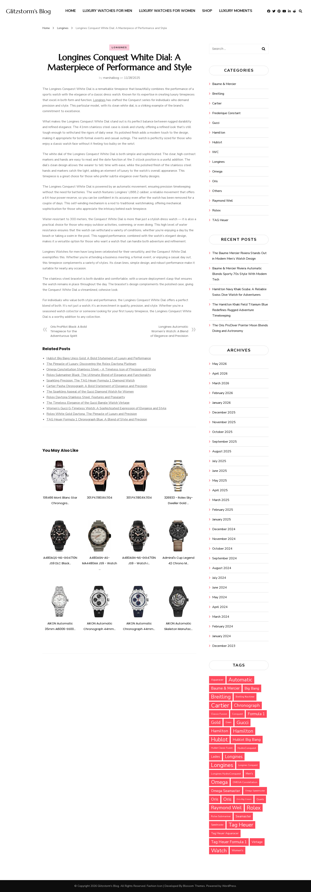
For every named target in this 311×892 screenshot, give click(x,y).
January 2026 (221, 403)
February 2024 (222, 626)
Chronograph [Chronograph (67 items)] (247, 705)
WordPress (229, 886)
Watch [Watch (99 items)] (219, 850)
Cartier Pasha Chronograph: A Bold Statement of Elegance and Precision (96, 386)
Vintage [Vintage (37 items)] (257, 842)
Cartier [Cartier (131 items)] (220, 705)
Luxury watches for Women (167, 10)
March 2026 (220, 383)
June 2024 (219, 587)
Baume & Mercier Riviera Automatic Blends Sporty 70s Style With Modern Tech (239, 274)
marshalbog (111, 78)
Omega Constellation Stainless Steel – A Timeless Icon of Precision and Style (101, 369)
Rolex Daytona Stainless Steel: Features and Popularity (85, 397)
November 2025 (224, 422)
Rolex (216, 210)
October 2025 (222, 432)
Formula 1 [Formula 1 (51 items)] (256, 714)
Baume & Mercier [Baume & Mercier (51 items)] (225, 688)
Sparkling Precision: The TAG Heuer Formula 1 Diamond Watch (90, 380)
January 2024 (221, 636)
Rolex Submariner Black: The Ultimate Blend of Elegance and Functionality (98, 375)
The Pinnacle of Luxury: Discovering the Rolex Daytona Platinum (91, 364)
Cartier (217, 103)
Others (217, 191)
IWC (215, 152)
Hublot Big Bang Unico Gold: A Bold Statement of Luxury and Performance (98, 358)
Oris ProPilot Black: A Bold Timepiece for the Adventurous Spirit (68, 331)
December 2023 (223, 646)
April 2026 (220, 373)
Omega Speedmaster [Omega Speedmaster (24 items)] (255, 790)
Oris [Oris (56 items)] (214, 799)
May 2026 (219, 364)
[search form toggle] (300, 11)
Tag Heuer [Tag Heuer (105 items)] (240, 824)
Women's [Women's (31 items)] (237, 850)
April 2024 (220, 607)
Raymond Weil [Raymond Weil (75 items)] (226, 808)
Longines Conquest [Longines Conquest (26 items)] (248, 765)
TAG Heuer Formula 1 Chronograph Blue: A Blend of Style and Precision (96, 419)
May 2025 (219, 480)
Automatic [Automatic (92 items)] (240, 679)
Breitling (218, 94)
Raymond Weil (222, 200)
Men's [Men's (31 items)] (249, 773)
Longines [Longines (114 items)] (222, 765)
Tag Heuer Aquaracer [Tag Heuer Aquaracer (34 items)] (225, 833)
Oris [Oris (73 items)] (227, 799)
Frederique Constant (226, 113)
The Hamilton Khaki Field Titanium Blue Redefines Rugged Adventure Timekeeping (240, 310)
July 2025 (219, 461)
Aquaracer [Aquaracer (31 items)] (217, 680)
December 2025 (223, 412)
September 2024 (224, 558)
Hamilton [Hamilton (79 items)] (243, 731)
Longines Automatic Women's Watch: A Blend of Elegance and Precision (169, 331)
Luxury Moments (235, 10)
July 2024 (219, 578)
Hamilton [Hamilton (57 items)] (219, 731)
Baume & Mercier (224, 84)
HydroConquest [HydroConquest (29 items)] (247, 748)
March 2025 (220, 500)
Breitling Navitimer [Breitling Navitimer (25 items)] (245, 696)
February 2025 (222, 510)
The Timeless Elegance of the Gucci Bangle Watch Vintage (88, 403)
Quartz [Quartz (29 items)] (260, 799)
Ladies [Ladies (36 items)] (215, 757)
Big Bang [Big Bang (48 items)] (252, 688)
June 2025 (219, 471)
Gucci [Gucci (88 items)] (242, 722)
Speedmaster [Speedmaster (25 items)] (217, 824)
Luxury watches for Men (107, 10)
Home (70, 10)
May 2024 (219, 597)
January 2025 (221, 519)
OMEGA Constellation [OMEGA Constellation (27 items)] (245, 782)
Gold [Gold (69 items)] (216, 722)
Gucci (215, 123)
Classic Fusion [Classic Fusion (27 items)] (219, 714)
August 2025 (221, 451)
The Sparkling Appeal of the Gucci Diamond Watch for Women (90, 391)
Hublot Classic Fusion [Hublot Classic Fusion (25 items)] (222, 748)
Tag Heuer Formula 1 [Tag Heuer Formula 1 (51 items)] (229, 842)
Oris (215, 181)
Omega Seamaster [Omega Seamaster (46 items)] (225, 790)
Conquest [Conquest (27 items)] (237, 714)
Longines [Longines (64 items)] (234, 757)
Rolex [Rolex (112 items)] (254, 808)
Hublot (217, 142)
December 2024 (223, 529)
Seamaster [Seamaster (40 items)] (243, 816)
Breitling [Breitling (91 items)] (221, 697)
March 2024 (220, 617)
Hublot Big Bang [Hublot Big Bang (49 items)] (247, 739)
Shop (207, 10)
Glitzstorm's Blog (28, 11)
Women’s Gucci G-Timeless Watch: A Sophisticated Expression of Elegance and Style (106, 408)
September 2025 (224, 441)
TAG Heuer (220, 220)
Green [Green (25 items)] (228, 722)
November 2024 (224, 539)
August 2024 (221, 568)
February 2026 (222, 393)
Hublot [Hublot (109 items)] (219, 739)
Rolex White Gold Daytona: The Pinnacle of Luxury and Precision (91, 414)
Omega (217, 171)
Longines (119, 47)
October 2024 (222, 548)
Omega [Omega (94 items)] (219, 782)
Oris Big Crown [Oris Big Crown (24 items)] (243, 799)
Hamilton (218, 132)
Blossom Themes (194, 886)
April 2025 (220, 490)
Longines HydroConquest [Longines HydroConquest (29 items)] (226, 773)
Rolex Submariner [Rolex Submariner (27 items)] (221, 816)
